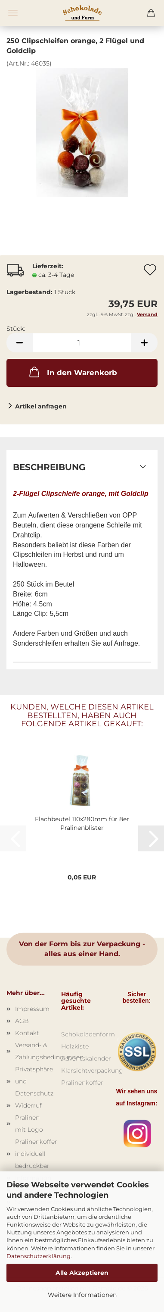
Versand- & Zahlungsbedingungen (31, 1051)
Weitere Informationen (82, 1295)
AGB (22, 1021)
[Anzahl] (82, 342)
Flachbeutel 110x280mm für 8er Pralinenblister (82, 823)
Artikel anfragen (41, 406)
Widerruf (28, 1105)
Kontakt (27, 1033)
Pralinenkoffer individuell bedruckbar (31, 1154)
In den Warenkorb (72, 372)
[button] (19, 342)
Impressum (31, 1009)
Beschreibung (49, 467)
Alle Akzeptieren (82, 1273)
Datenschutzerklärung (38, 1255)
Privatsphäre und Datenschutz (31, 1081)
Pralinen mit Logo (29, 1123)
